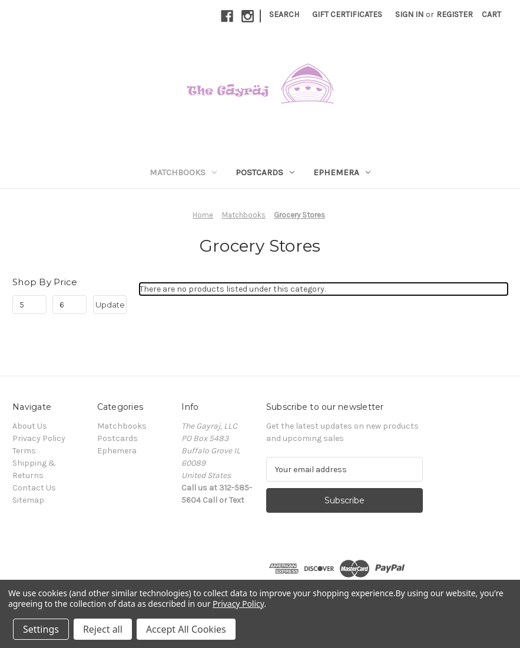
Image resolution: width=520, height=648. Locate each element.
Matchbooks (183, 172)
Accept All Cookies (186, 629)
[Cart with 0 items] (491, 14)
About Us (29, 426)
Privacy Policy (38, 438)
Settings (41, 629)
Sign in (409, 14)
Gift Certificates (347, 14)
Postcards (265, 172)
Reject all (102, 629)
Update (110, 304)
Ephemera (341, 172)
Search (284, 14)
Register (454, 14)
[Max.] (69, 304)
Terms (24, 451)
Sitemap (28, 500)
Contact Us (34, 488)
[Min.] (29, 304)
